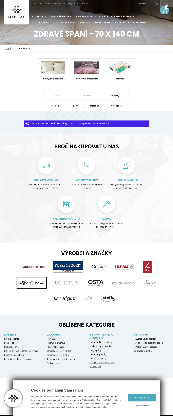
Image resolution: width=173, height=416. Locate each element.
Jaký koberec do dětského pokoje (148, 347)
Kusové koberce (11, 343)
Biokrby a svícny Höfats (92, 16)
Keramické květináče (56, 347)
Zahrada (119, 22)
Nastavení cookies (142, 405)
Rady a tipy (141, 338)
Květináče (51, 343)
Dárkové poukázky (123, 16)
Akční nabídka (137, 22)
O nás (34, 3)
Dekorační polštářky (99, 358)
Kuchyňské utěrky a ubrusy (102, 366)
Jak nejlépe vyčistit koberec (145, 351)
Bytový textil (41, 22)
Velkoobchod (59, 3)
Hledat (148, 3)
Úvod (8, 48)
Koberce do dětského (14, 359)
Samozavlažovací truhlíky (58, 359)
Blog (70, 3)
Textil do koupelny (98, 362)
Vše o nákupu (45, 3)
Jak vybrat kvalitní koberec (144, 343)
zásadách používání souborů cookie (91, 407)
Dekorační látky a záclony (101, 346)
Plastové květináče (55, 351)
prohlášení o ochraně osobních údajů (54, 407)
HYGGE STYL (39, 16)
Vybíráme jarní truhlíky (142, 355)
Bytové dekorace (65, 22)
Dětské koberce (11, 351)
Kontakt (85, 3)
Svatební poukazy (61, 16)
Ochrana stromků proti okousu (61, 363)
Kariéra (77, 3)
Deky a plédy (95, 354)
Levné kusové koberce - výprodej (19, 363)
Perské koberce (11, 347)
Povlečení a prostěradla (100, 350)
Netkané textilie (54, 367)
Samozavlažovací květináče (59, 355)
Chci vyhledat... (132, 3)
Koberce (85, 22)
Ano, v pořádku (142, 398)
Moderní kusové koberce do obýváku (21, 355)
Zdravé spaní (102, 22)
